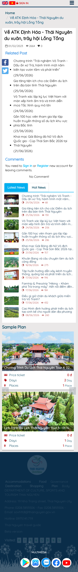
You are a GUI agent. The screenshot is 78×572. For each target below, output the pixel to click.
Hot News (39, 187)
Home (10, 13)
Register (43, 166)
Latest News (16, 187)
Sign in (23, 3)
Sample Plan (14, 327)
